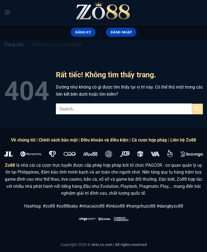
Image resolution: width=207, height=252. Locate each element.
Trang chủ (14, 44)
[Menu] (7, 12)
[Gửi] (197, 109)
